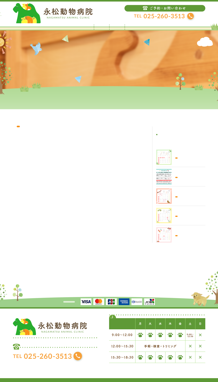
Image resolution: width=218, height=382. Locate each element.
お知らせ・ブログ (101, 28)
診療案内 (132, 28)
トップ (86, 28)
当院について (116, 28)
